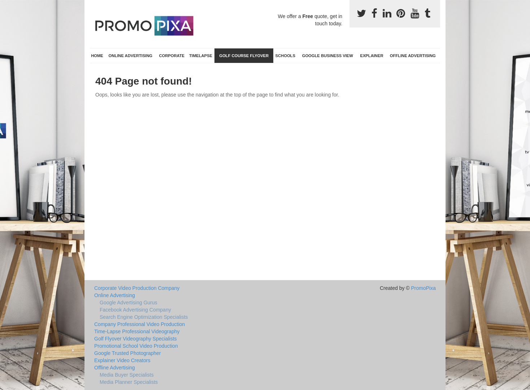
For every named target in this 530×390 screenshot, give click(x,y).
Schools (285, 55)
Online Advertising (130, 55)
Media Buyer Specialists (126, 375)
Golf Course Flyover (244, 55)
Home (97, 55)
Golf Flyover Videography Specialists (135, 339)
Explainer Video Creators (122, 360)
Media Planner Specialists (129, 382)
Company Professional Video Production (139, 324)
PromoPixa (423, 288)
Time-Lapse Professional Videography (137, 331)
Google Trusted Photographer (127, 353)
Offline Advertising (413, 55)
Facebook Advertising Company (135, 310)
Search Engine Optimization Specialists (144, 317)
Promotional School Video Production (136, 346)
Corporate (171, 55)
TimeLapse (200, 55)
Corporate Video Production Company (136, 288)
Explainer (371, 55)
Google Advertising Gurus (128, 302)
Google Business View (327, 55)
